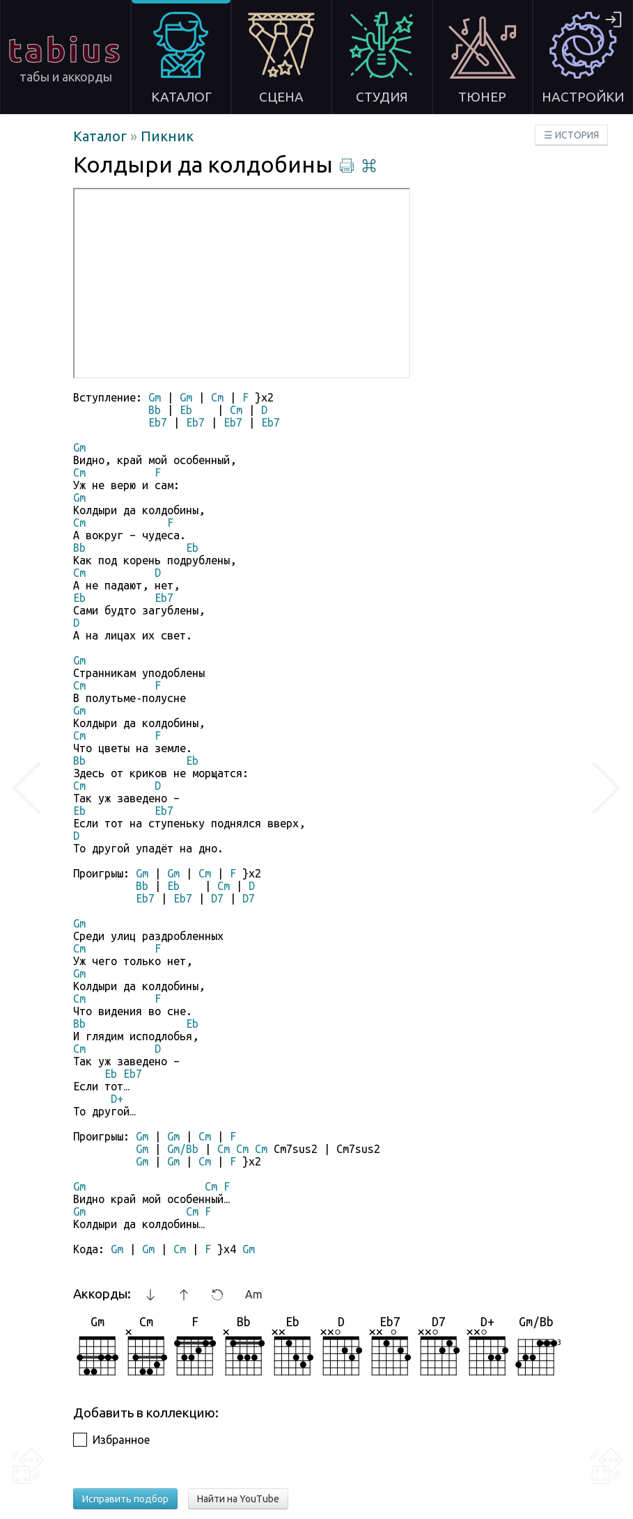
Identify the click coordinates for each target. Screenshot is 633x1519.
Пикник (167, 136)
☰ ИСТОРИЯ (571, 135)
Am (254, 1294)
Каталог (101, 136)
